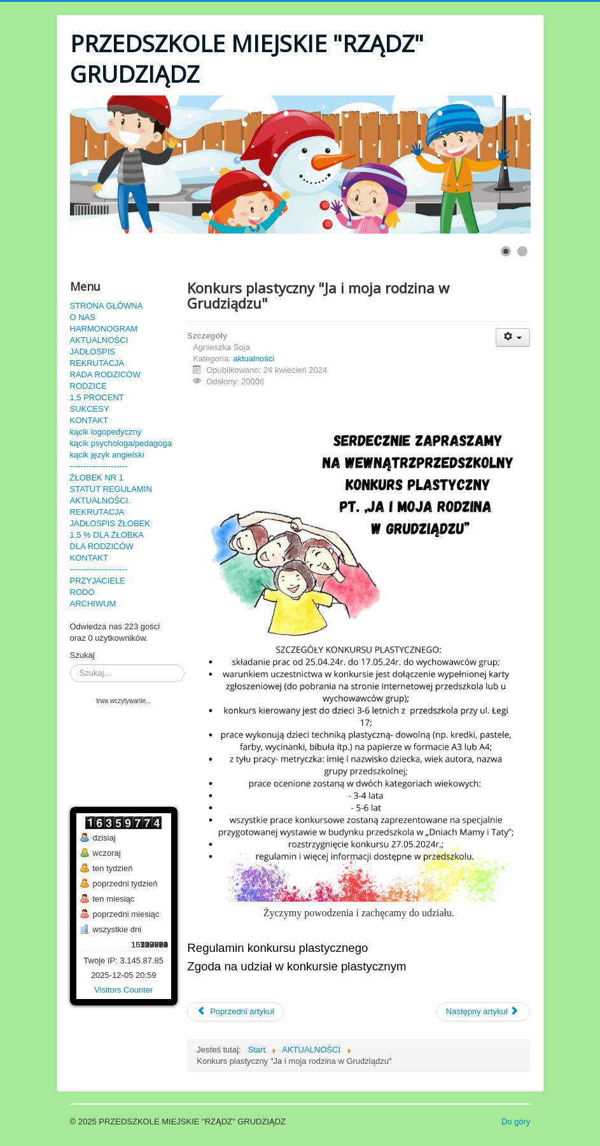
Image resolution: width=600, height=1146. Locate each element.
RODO (82, 592)
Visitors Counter (123, 990)
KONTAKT (89, 420)
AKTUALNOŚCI (99, 340)
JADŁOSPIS (93, 351)
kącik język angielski (107, 454)
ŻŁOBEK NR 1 (97, 477)
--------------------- (99, 466)
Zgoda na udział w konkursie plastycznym (296, 966)
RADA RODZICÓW (105, 374)
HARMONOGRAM (104, 328)
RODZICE (89, 386)
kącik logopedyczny (106, 432)
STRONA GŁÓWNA (106, 306)
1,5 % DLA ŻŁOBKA (107, 535)
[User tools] (513, 337)
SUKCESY (89, 409)
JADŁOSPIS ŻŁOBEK (110, 523)
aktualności (253, 358)
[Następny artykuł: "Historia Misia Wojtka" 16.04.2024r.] (483, 1011)
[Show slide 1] (506, 251)
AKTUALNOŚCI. (100, 500)
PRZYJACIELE (97, 580)
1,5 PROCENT (97, 397)
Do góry (516, 1121)
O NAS (82, 317)
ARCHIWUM (93, 603)
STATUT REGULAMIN (111, 489)
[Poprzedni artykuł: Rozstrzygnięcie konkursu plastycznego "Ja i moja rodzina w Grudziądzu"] (235, 1011)
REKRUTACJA (97, 363)
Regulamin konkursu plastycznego (277, 947)
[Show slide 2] (522, 251)
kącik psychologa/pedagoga (121, 443)
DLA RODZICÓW (102, 546)
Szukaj (82, 655)
